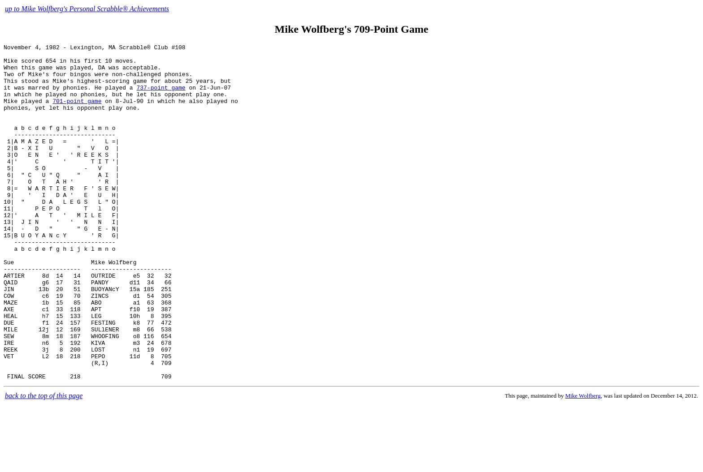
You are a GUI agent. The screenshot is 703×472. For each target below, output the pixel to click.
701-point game (76, 113)
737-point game (160, 97)
